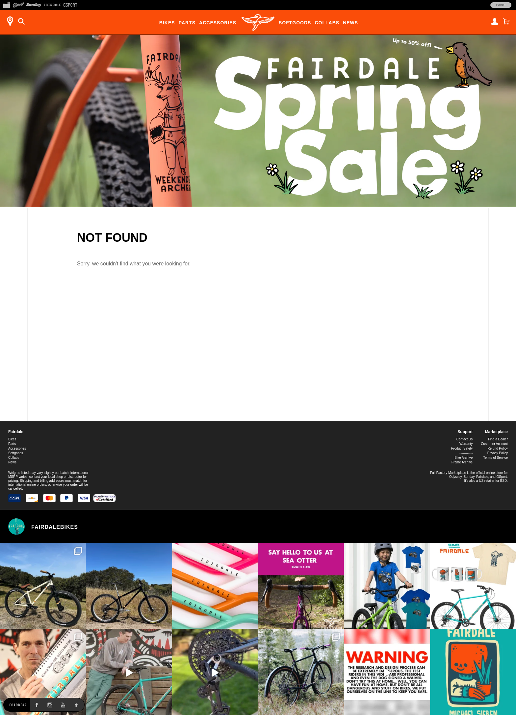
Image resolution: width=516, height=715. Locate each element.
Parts (187, 22)
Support (500, 5)
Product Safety (462, 448)
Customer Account (494, 444)
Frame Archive (462, 462)
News (350, 22)
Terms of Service (495, 457)
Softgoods (295, 22)
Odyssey (455, 477)
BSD (503, 480)
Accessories (217, 22)
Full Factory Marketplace (448, 473)
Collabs (327, 22)
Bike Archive (463, 457)
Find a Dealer (498, 439)
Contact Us (464, 439)
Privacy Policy (497, 453)
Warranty (466, 444)
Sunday (469, 477)
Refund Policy (497, 448)
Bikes (167, 22)
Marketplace (496, 432)
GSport (502, 477)
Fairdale (15, 432)
